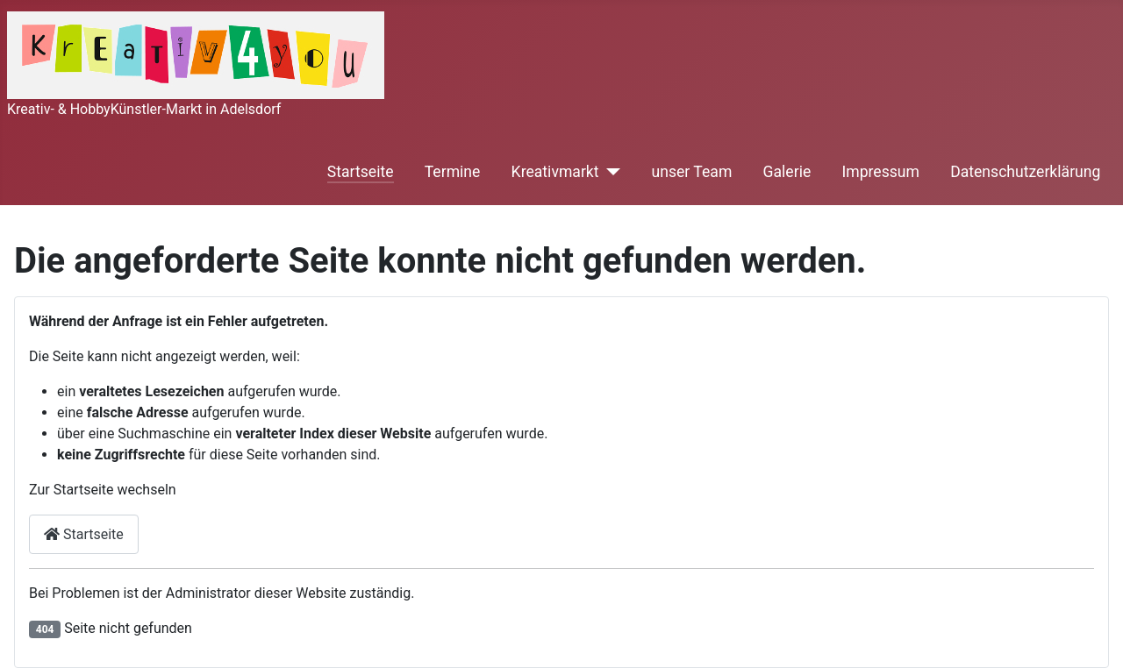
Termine (453, 172)
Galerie (787, 172)
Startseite (360, 172)
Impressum (880, 172)
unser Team (692, 172)
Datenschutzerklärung (1025, 172)
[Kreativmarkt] (610, 171)
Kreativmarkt (555, 172)
